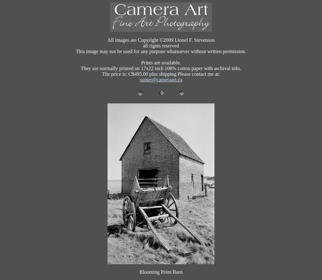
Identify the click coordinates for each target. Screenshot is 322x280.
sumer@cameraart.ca (161, 79)
